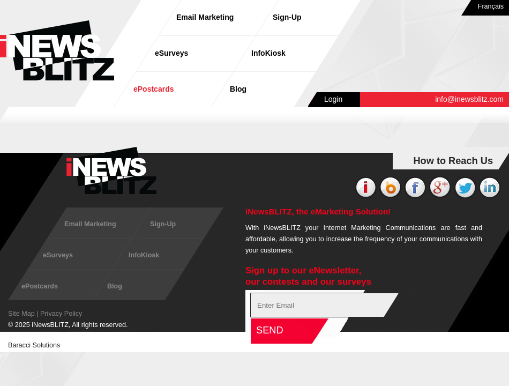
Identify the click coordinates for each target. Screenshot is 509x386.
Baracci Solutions (34, 345)
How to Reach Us (453, 160)
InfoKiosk (268, 53)
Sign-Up (287, 17)
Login (333, 99)
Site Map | (23, 313)
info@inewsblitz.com (469, 99)
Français (491, 6)
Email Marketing (205, 17)
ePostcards (153, 89)
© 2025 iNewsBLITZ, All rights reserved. (68, 325)
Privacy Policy (61, 313)
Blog (238, 89)
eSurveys (171, 53)
